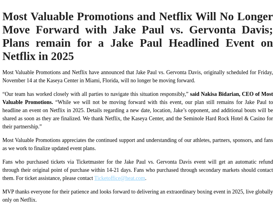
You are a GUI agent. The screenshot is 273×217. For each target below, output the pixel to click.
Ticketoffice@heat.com (119, 178)
